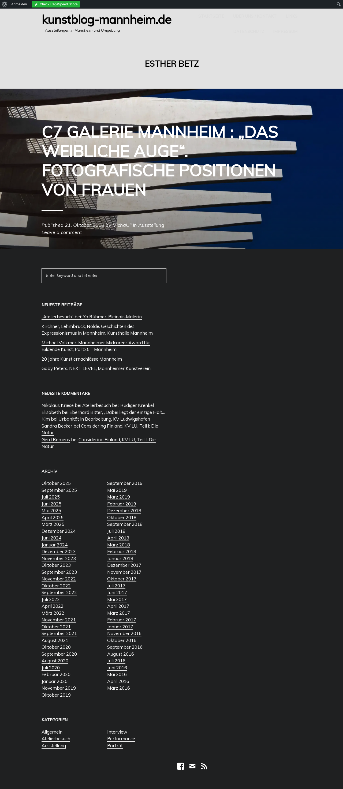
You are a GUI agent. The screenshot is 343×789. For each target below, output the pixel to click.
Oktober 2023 (56, 565)
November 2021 (59, 619)
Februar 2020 (56, 674)
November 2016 (124, 633)
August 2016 (120, 654)
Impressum (285, 31)
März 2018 (118, 545)
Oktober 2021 (56, 626)
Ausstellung (54, 745)
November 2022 (59, 579)
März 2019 (118, 497)
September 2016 (125, 647)
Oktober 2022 (56, 585)
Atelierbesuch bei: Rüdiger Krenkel (118, 405)
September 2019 (125, 483)
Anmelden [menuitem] (19, 4)
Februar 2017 (121, 619)
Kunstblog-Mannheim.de (106, 19)
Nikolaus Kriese (58, 405)
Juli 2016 (116, 660)
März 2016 (118, 688)
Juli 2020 (51, 667)
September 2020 (59, 654)
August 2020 (55, 660)
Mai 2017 (117, 599)
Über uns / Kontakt (255, 16)
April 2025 (53, 517)
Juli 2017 (116, 585)
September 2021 (59, 633)
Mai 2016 (117, 674)
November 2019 (59, 688)
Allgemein (52, 732)
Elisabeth (51, 412)
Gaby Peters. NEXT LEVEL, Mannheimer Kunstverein (96, 368)
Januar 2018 (120, 558)
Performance (121, 738)
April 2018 (118, 538)
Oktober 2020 (56, 647)
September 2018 (125, 524)
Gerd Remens (56, 439)
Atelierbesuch (56, 738)
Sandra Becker (57, 426)
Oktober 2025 (56, 483)
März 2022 (53, 613)
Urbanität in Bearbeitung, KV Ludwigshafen (104, 419)
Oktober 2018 (121, 517)
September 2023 (59, 572)
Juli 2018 (116, 531)
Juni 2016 (117, 667)
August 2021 (55, 640)
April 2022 (53, 606)
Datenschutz (248, 31)
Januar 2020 (55, 681)
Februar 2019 (121, 504)
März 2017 (118, 613)
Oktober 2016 (121, 640)
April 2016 (118, 681)
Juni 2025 (51, 504)
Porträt (115, 745)
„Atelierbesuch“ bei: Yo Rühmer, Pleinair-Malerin (92, 316)
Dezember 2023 (59, 551)
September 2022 (59, 592)
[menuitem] (4, 4)
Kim (46, 419)
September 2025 (59, 490)
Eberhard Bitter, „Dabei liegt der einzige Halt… (117, 412)
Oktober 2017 (121, 579)
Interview (117, 732)
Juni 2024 (51, 538)
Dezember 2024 (59, 531)
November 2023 (59, 558)
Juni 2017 (117, 592)
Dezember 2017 (124, 565)
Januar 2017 (120, 626)
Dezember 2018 (124, 510)
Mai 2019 (117, 490)
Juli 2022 (51, 599)
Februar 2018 (121, 551)
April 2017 (118, 606)
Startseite (211, 16)
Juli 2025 (51, 497)
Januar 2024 (55, 545)
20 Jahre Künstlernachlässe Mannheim (82, 359)
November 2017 (124, 572)
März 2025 (53, 524)
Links (291, 16)
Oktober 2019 (56, 695)
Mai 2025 (51, 510)
